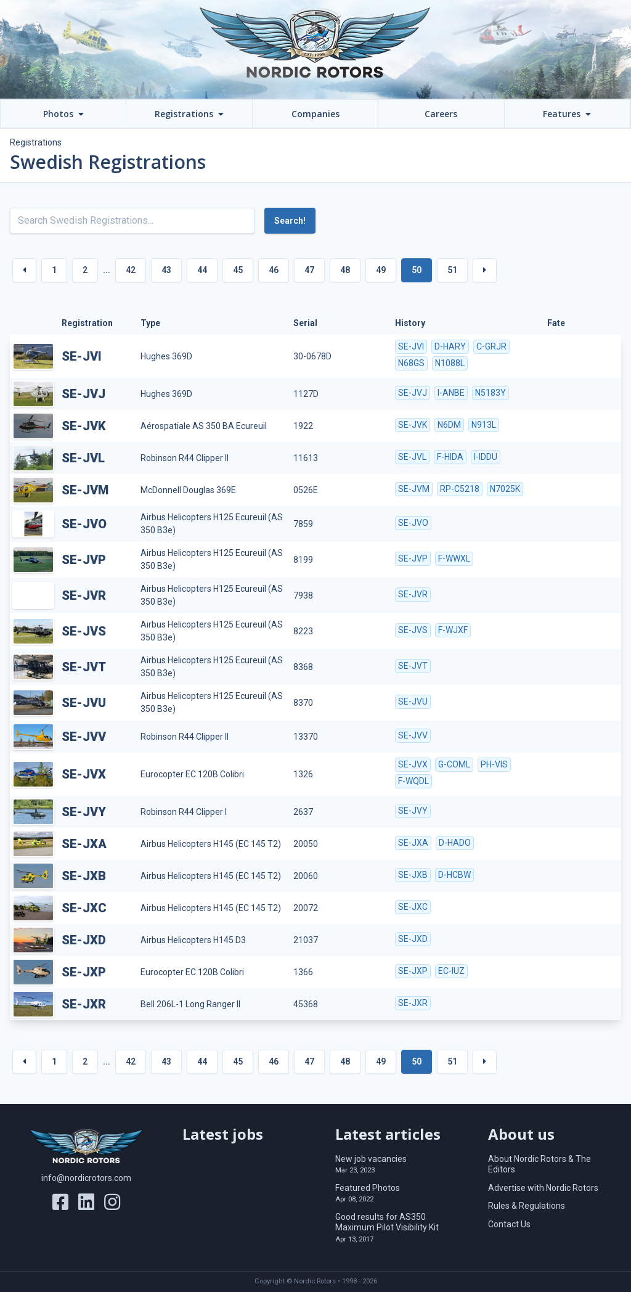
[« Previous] (24, 270)
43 (166, 270)
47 (309, 270)
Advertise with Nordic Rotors (543, 1188)
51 (452, 270)
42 (131, 270)
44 (202, 270)
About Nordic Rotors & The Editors (539, 1164)
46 (274, 270)
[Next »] (485, 270)
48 (345, 270)
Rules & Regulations (526, 1206)
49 (381, 270)
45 (238, 270)
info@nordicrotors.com (86, 1178)
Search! (290, 221)
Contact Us (509, 1224)
